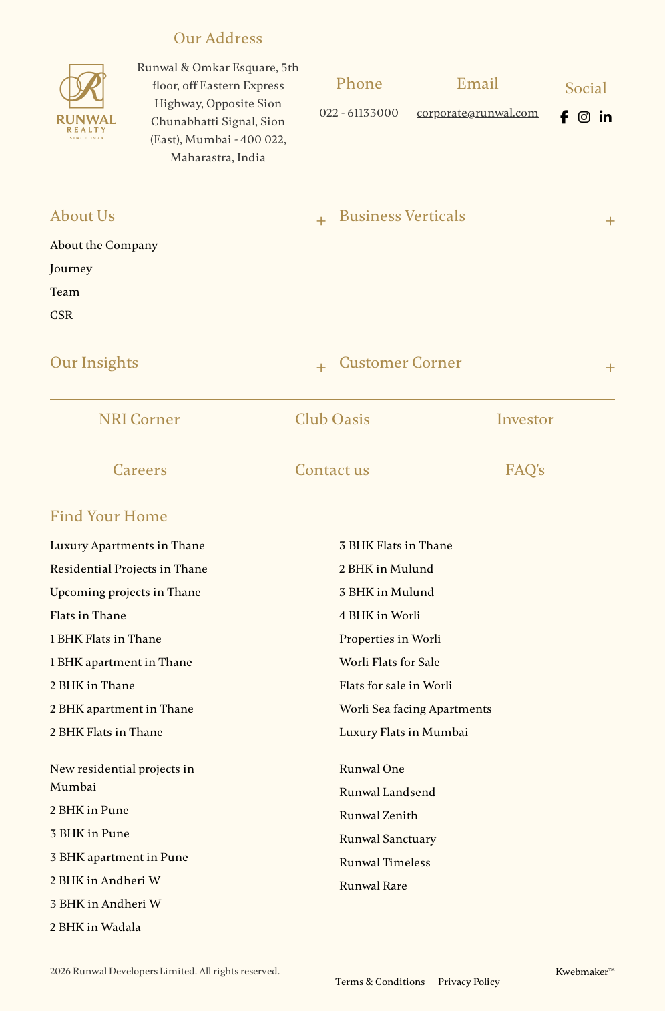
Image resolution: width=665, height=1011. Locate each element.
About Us (82, 216)
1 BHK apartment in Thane (121, 662)
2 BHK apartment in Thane (122, 708)
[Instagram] (585, 117)
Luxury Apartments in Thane (127, 545)
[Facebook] (566, 117)
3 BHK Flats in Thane (396, 545)
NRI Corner (139, 419)
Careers (140, 470)
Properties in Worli (390, 638)
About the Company (104, 245)
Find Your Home (109, 516)
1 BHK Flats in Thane (106, 638)
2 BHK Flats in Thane (106, 732)
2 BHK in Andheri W (105, 880)
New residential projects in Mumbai (122, 777)
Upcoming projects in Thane (125, 592)
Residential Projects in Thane (129, 568)
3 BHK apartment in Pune (119, 857)
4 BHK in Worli (380, 615)
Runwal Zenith (378, 815)
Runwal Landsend (387, 792)
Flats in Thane (88, 615)
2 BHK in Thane (92, 685)
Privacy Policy (469, 982)
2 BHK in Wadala (95, 927)
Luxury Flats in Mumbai (404, 732)
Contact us (332, 470)
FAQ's (525, 470)
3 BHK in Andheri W (106, 903)
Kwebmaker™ (585, 972)
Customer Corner (400, 362)
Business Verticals (402, 216)
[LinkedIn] (605, 117)
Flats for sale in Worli (396, 685)
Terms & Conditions (380, 982)
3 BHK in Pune (90, 833)
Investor (525, 419)
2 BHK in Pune (89, 810)
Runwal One (372, 768)
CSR (61, 315)
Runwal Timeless (385, 862)
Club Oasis (332, 419)
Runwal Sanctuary (387, 838)
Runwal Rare (373, 885)
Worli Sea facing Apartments (415, 708)
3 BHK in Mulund (387, 592)
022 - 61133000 (359, 112)
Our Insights (94, 362)
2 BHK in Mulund (386, 568)
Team (65, 291)
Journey (71, 268)
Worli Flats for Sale (389, 662)
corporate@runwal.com (478, 112)
